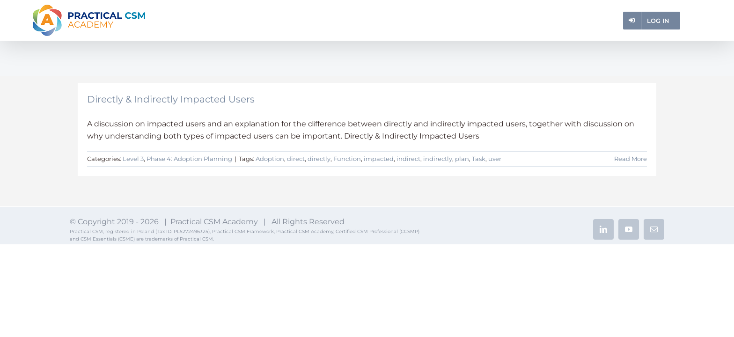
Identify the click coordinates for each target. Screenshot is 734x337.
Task (478, 158)
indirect (408, 158)
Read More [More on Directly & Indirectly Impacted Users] (630, 158)
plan (462, 158)
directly (319, 158)
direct (296, 158)
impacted (379, 158)
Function (347, 158)
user (494, 158)
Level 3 (133, 158)
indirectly (437, 158)
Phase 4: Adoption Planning (189, 158)
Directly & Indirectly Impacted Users (171, 99)
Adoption (270, 158)
